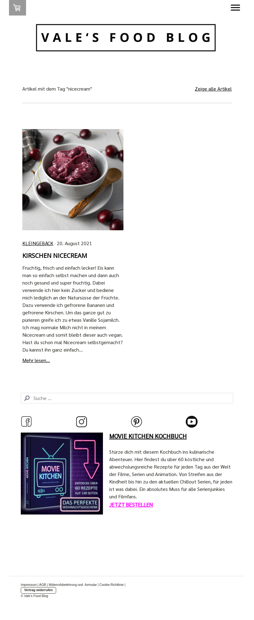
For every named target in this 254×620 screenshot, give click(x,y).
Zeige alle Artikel (213, 88)
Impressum (29, 584)
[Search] (127, 398)
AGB (42, 584)
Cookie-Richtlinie (112, 584)
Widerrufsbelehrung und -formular (73, 584)
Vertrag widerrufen (38, 590)
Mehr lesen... (36, 360)
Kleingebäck (37, 243)
